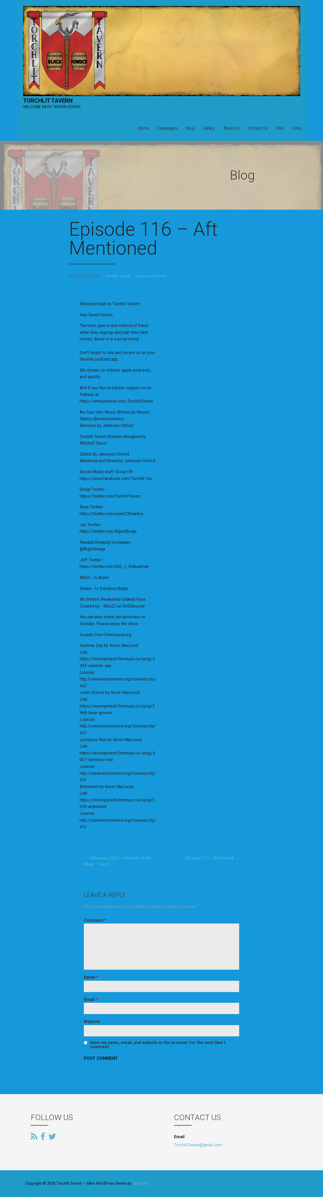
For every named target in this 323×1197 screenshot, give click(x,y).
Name (91, 977)
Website (92, 1021)
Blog (190, 128)
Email (90, 999)
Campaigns (167, 128)
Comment (95, 920)
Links (297, 128)
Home (143, 128)
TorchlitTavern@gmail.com (198, 1144)
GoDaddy (140, 1183)
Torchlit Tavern (48, 100)
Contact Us (258, 128)
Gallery (209, 128)
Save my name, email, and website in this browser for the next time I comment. (157, 1045)
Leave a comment (151, 276)
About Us (231, 128)
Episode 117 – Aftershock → (212, 858)
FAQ (280, 128)
